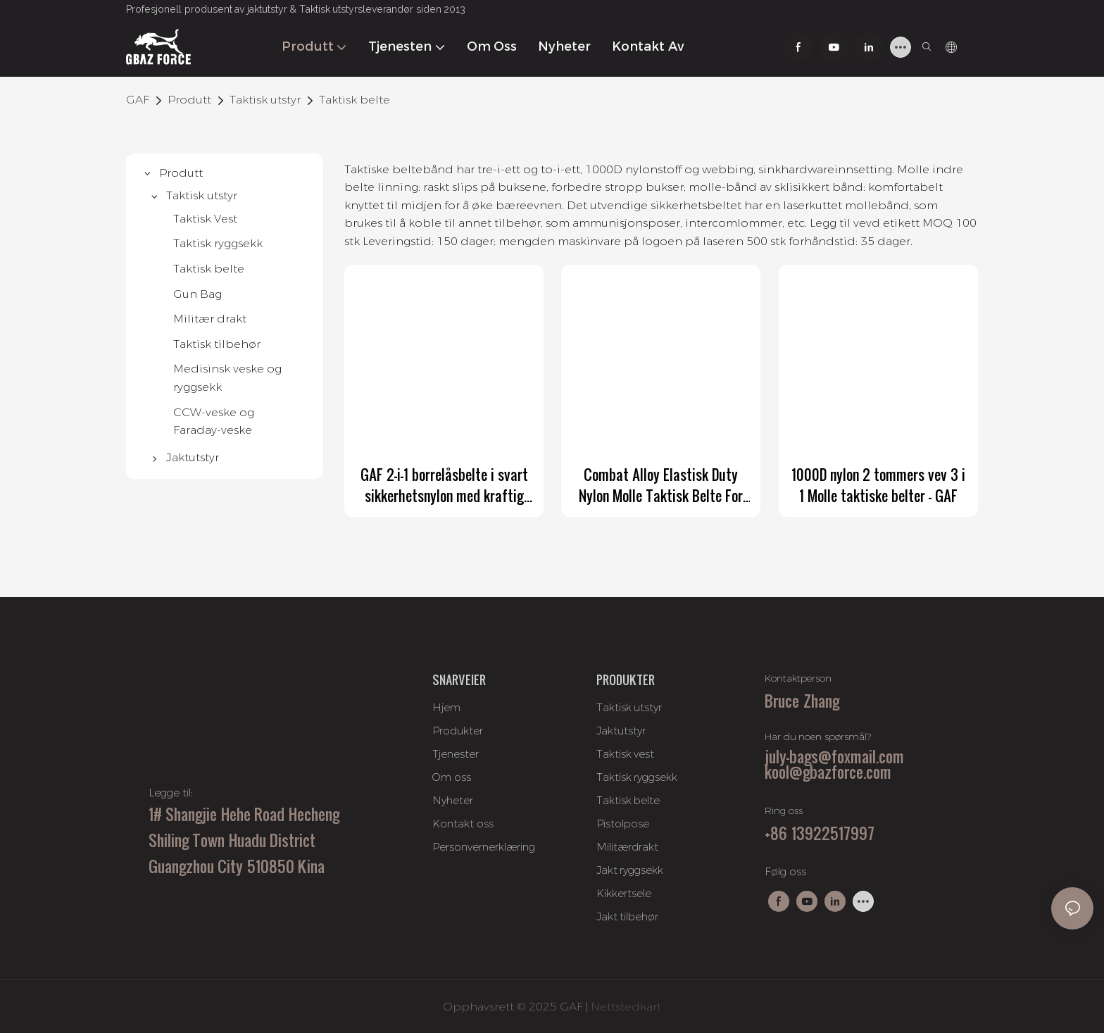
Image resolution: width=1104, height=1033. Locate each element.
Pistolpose (622, 823)
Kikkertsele (623, 893)
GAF (137, 99)
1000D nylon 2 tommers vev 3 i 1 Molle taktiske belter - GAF (878, 485)
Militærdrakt (627, 846)
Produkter (457, 730)
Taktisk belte (354, 99)
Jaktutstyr (621, 730)
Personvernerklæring (483, 846)
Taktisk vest (625, 753)
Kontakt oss (463, 823)
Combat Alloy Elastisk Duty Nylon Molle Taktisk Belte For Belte (661, 485)
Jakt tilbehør (627, 916)
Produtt (189, 99)
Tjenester (455, 753)
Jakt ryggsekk (630, 870)
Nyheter (452, 800)
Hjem (446, 707)
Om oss (451, 777)
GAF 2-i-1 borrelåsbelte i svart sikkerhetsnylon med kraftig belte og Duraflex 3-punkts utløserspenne (444, 485)
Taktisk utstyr (265, 99)
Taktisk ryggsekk (637, 777)
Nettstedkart (626, 1006)
